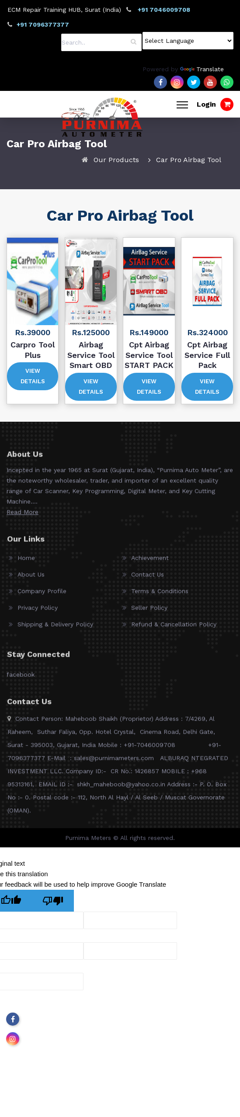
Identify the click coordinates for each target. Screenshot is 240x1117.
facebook (21, 677)
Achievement (150, 561)
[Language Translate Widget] (188, 40)
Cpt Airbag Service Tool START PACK (149, 355)
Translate (202, 69)
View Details (33, 376)
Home (26, 561)
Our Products (116, 160)
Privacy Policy (37, 610)
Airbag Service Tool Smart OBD (91, 355)
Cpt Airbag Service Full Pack (207, 355)
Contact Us (147, 577)
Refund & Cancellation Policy (173, 627)
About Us (31, 577)
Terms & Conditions (159, 594)
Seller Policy (149, 610)
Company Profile (41, 594)
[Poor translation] (53, 901)
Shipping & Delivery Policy (55, 627)
